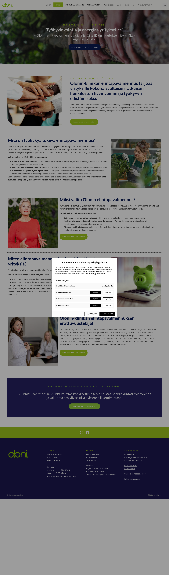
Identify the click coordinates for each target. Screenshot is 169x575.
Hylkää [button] (95, 292)
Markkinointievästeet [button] (64, 299)
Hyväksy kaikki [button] (107, 314)
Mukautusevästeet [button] (63, 293)
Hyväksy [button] (108, 292)
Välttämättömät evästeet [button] (65, 286)
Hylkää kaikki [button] (90, 314)
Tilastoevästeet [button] (62, 305)
